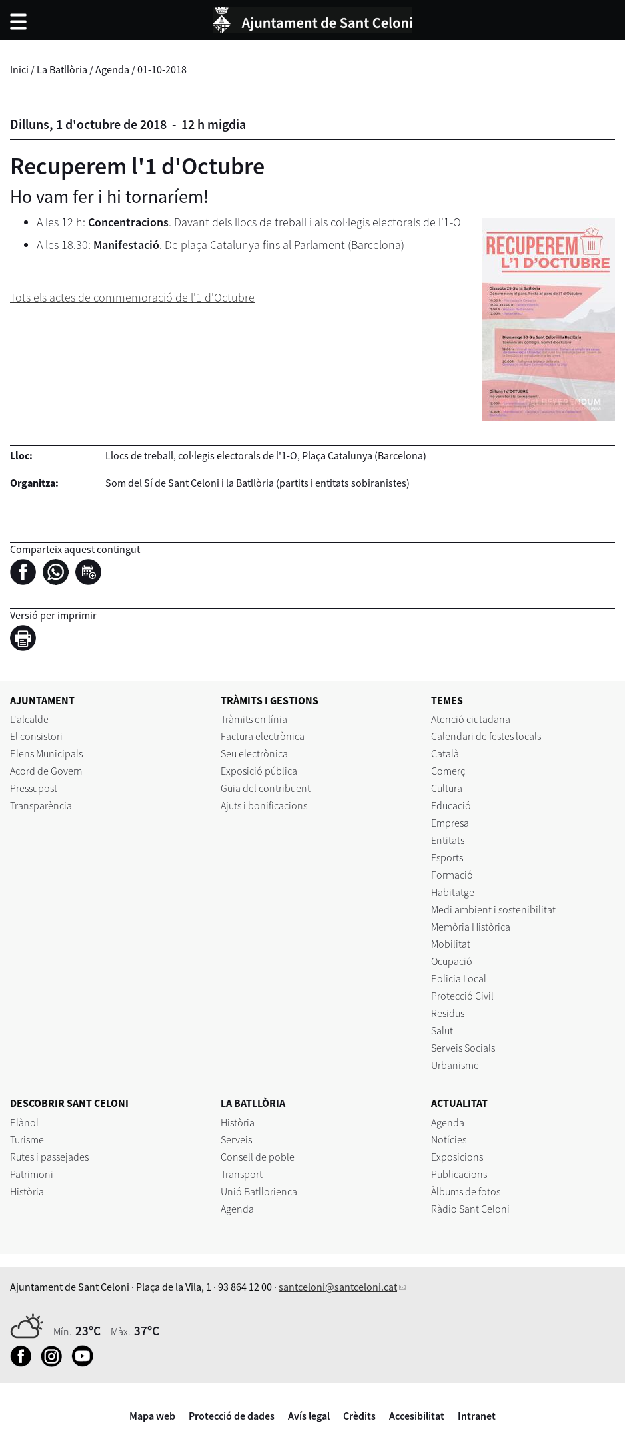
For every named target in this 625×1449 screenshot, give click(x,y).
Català (445, 753)
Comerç (448, 770)
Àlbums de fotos (465, 1191)
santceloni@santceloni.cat (338, 1286)
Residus (447, 1013)
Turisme (27, 1139)
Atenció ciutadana (470, 718)
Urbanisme (455, 1065)
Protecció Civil (462, 995)
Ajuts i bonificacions (264, 805)
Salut (442, 1030)
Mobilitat (450, 943)
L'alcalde (29, 718)
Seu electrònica (254, 753)
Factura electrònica (263, 736)
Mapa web (152, 1415)
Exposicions (457, 1156)
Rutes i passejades (49, 1156)
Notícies (448, 1139)
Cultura (446, 788)
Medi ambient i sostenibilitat (493, 909)
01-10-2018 (162, 69)
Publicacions (459, 1174)
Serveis (236, 1139)
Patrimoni (31, 1174)
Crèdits (359, 1415)
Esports (447, 857)
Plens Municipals (46, 753)
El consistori (36, 736)
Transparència (41, 805)
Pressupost (33, 788)
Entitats (447, 840)
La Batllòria (62, 69)
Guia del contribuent (266, 788)
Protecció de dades (232, 1415)
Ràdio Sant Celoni (470, 1208)
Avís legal (309, 1415)
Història (27, 1191)
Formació (452, 874)
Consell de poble (258, 1156)
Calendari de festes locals (486, 736)
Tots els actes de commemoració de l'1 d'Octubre (132, 297)
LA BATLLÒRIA (253, 1103)
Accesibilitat (416, 1415)
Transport (242, 1174)
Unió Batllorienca (259, 1191)
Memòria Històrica (470, 926)
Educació (451, 805)
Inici (19, 69)
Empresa (450, 822)
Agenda (112, 69)
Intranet (477, 1415)
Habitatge (452, 892)
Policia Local (458, 978)
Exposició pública (259, 770)
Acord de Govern (46, 770)
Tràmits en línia (254, 718)
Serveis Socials (463, 1047)
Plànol (24, 1122)
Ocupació (451, 961)
